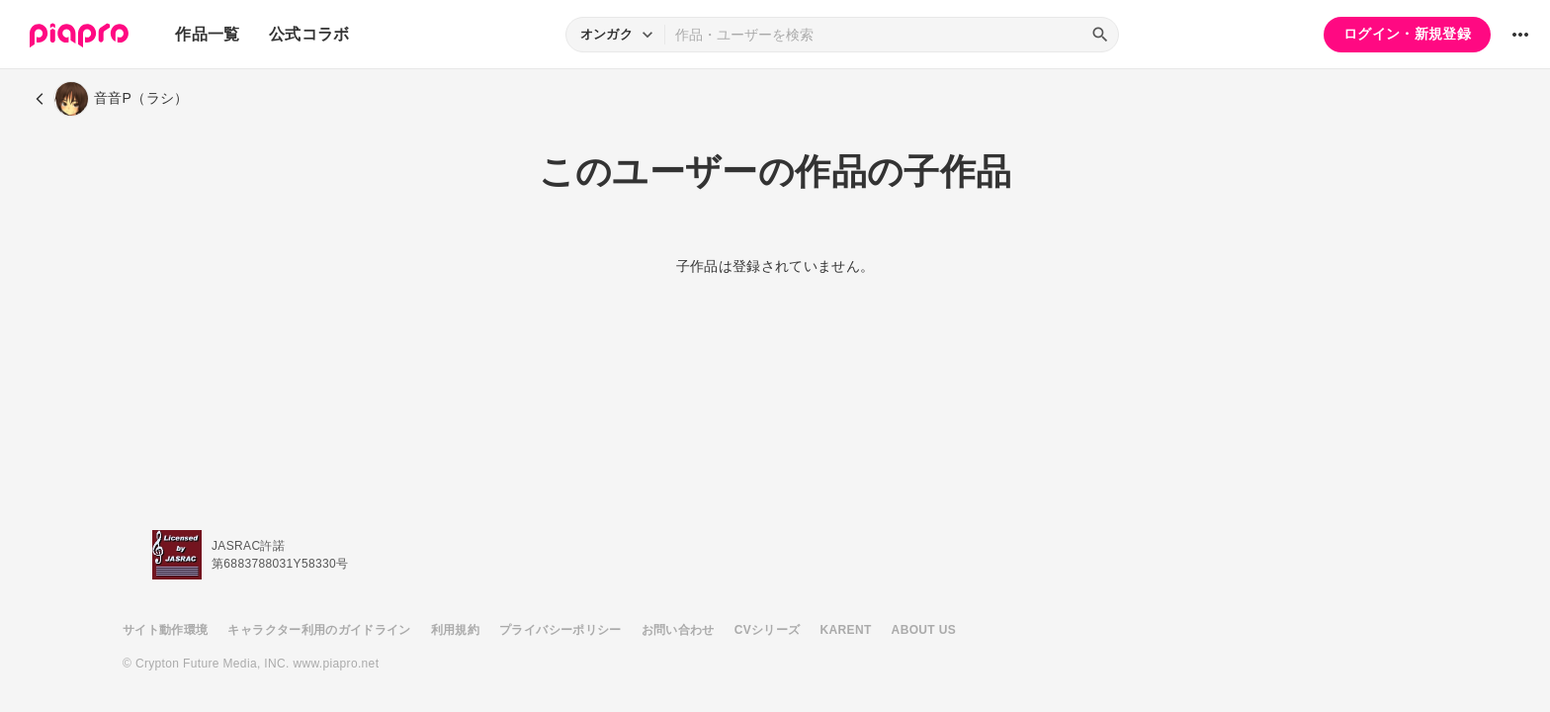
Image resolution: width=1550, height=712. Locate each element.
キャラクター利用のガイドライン (318, 630)
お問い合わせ (678, 630)
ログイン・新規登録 (1407, 34)
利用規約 (455, 630)
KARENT (846, 630)
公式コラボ (309, 34)
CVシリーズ (767, 630)
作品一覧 (207, 34)
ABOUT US (924, 630)
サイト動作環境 (165, 630)
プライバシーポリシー (560, 630)
